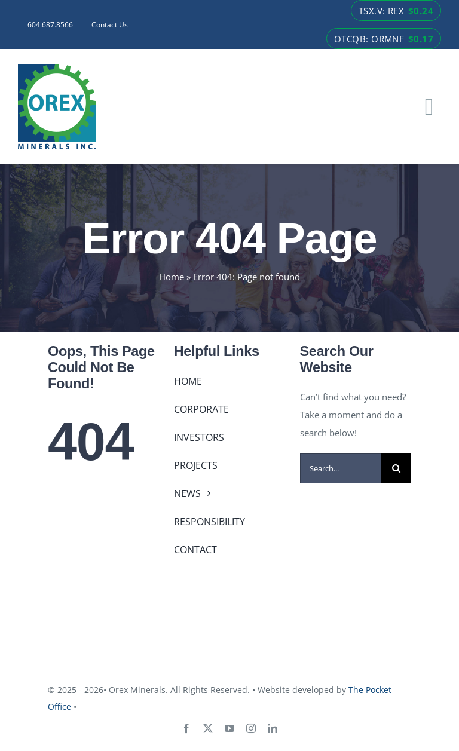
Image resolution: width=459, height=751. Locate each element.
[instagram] (251, 728)
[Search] (396, 468)
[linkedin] (272, 728)
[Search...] (341, 468)
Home (171, 277)
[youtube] (229, 728)
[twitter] (208, 728)
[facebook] (186, 728)
